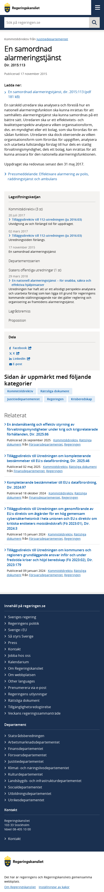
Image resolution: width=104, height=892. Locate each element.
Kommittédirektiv (20, 391)
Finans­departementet (25, 748)
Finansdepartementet (29, 471)
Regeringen (55, 399)
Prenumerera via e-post (27, 687)
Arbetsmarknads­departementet (34, 742)
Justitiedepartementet (52, 39)
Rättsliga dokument (54, 391)
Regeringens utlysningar (27, 694)
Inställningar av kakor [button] (54, 887)
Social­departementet (25, 787)
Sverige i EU (17, 629)
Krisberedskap (81, 399)
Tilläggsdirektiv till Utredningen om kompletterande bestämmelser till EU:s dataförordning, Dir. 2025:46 (49, 458)
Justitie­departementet (26, 761)
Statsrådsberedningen (26, 735)
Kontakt (14, 649)
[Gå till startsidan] (22, 7)
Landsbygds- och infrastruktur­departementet (45, 780)
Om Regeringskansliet (25, 668)
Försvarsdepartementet (46, 444)
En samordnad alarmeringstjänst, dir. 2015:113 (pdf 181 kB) (49, 94)
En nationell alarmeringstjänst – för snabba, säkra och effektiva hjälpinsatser (51, 282)
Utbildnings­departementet (29, 793)
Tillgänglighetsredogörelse (29, 707)
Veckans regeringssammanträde (34, 713)
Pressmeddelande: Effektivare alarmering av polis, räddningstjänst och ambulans (48, 176)
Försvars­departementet (27, 755)
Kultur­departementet (25, 774)
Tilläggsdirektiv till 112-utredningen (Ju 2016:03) (47, 219)
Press (12, 642)
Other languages (21, 681)
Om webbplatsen (22, 674)
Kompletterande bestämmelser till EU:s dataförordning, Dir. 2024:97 (52, 485)
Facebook (41, 348)
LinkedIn (41, 359)
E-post (34, 364)
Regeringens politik (23, 623)
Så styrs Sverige (20, 636)
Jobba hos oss (19, 655)
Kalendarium (18, 662)
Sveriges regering (22, 617)
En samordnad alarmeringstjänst (32, 252)
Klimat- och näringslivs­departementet (38, 768)
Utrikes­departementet (26, 800)
